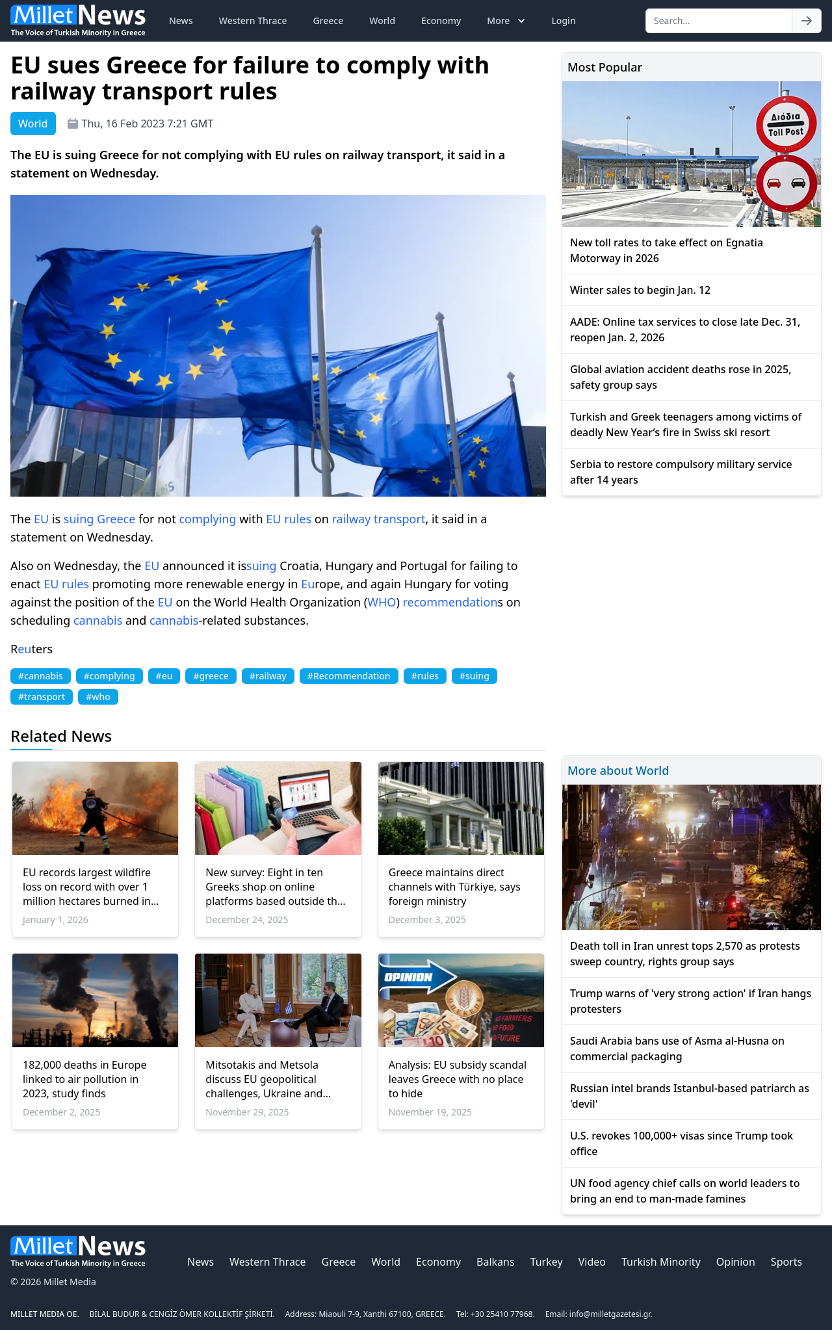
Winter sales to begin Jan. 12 (640, 290)
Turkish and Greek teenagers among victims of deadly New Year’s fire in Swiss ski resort (685, 424)
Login (563, 20)
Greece (328, 20)
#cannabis (40, 676)
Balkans (495, 1262)
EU (41, 519)
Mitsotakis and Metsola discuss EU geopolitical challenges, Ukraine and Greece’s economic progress (273, 1079)
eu (24, 649)
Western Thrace (253, 20)
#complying (109, 676)
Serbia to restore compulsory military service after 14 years (681, 472)
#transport (41, 696)
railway (351, 519)
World (382, 20)
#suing (474, 676)
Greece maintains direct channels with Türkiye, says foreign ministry (455, 886)
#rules (425, 676)
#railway (268, 676)
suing (79, 519)
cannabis (97, 620)
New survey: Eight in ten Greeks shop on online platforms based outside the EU (274, 886)
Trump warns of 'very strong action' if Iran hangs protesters (690, 1001)
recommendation (450, 602)
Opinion (735, 1262)
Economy (441, 20)
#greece (210, 676)
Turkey (546, 1262)
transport (399, 519)
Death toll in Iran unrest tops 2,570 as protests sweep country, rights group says (685, 954)
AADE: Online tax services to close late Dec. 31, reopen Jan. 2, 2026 (685, 330)
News (181, 20)
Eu (308, 584)
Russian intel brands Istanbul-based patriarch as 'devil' (689, 1096)
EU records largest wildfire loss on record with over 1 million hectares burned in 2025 (87, 886)
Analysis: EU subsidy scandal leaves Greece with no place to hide (458, 1079)
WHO (381, 602)
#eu (164, 676)
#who (98, 696)
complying (207, 519)
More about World (618, 770)
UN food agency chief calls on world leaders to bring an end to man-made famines (685, 1191)
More (507, 20)
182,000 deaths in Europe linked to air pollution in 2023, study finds (84, 1079)
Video (592, 1262)
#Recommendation (349, 676)
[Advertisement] (692, 624)
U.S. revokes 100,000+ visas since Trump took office (681, 1143)
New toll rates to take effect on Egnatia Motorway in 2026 (666, 250)
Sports (786, 1262)
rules (297, 519)
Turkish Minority (661, 1262)
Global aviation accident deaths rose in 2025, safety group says (681, 377)
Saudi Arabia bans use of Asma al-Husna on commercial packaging (677, 1048)
